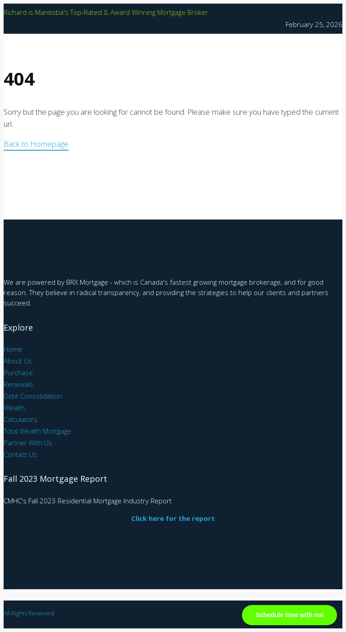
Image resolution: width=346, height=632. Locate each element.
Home (13, 349)
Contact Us (20, 454)
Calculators (20, 419)
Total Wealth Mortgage (37, 430)
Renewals (18, 384)
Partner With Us (28, 442)
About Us (18, 360)
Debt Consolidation (33, 395)
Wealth (14, 407)
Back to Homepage (36, 144)
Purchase (18, 372)
